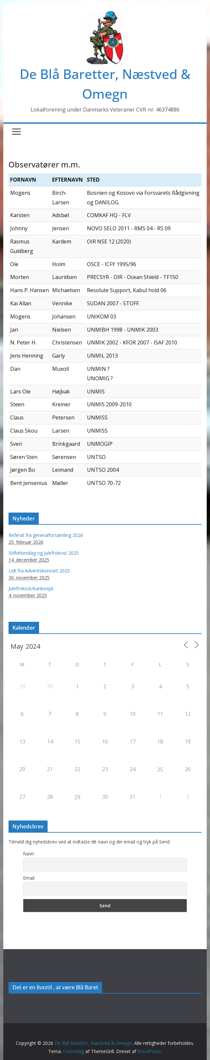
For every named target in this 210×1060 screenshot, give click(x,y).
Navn (28, 853)
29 (77, 797)
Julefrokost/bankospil (31, 588)
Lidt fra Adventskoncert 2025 (39, 571)
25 (160, 769)
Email (28, 878)
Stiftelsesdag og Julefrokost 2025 (44, 553)
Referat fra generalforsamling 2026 (46, 535)
